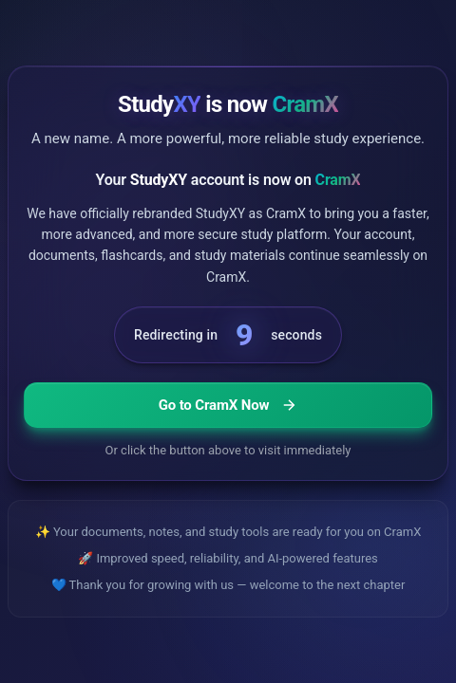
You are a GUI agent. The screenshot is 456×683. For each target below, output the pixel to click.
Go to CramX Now (228, 405)
